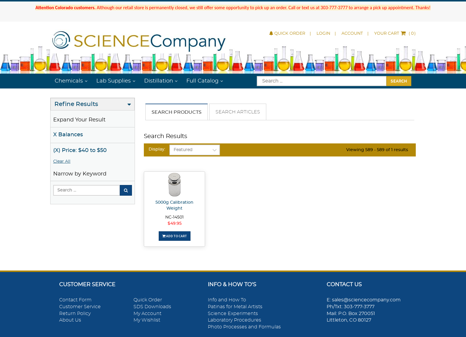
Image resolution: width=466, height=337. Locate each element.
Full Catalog (202, 81)
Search (399, 81)
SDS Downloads (152, 306)
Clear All (61, 161)
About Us (70, 320)
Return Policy (75, 313)
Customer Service (80, 306)
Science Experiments (233, 313)
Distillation (158, 81)
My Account (147, 313)
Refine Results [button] (76, 104)
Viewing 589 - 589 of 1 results (377, 150)
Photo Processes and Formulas (244, 327)
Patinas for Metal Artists (235, 306)
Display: (157, 149)
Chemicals (69, 81)
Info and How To (227, 300)
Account (352, 33)
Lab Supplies (113, 81)
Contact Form (75, 300)
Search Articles (237, 112)
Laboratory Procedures (234, 320)
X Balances (68, 134)
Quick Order (287, 33)
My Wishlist (146, 320)
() (395, 34)
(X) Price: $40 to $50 (80, 150)
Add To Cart (174, 236)
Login (323, 33)
